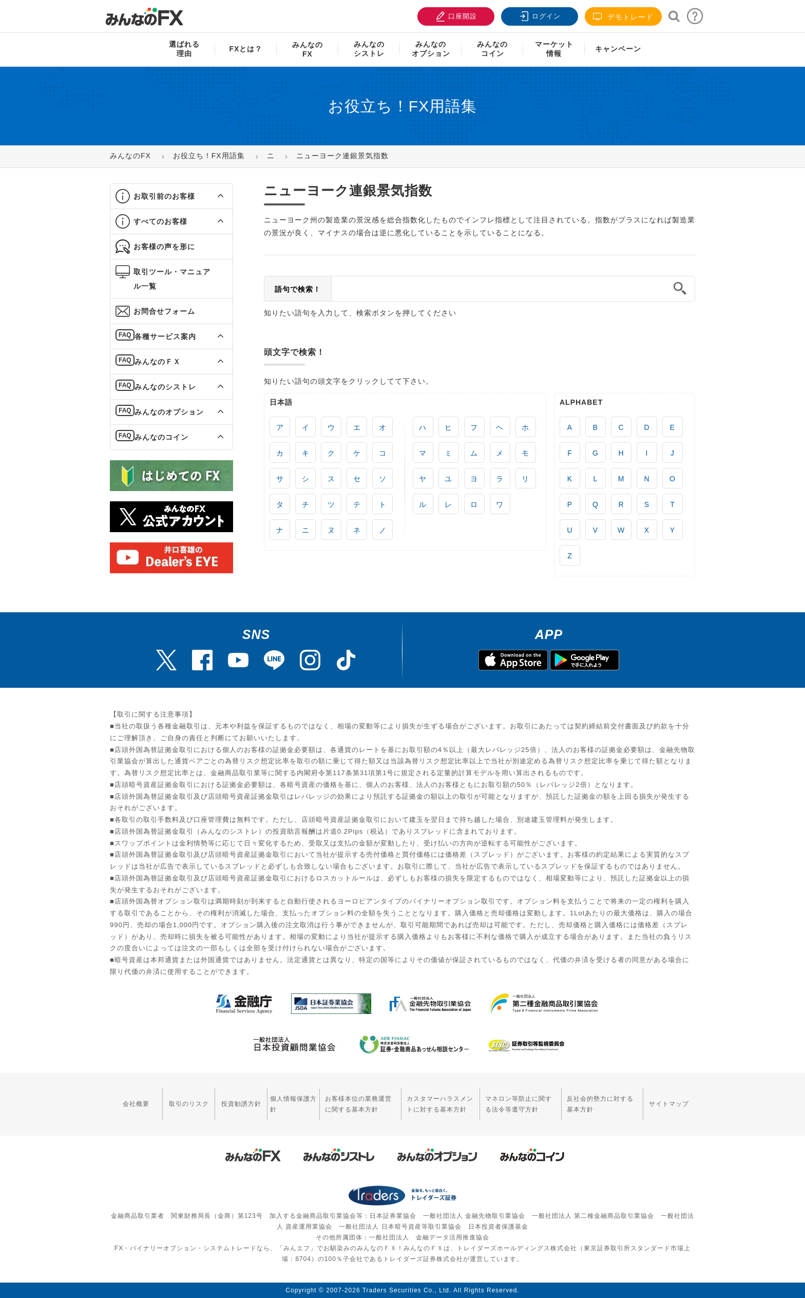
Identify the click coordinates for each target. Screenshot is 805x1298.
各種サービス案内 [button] (165, 336)
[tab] (171, 196)
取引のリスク (189, 1103)
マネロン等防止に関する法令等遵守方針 (518, 1104)
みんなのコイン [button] (161, 437)
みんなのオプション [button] (169, 412)
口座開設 (455, 15)
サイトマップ (669, 1103)
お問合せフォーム (164, 311)
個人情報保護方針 (293, 1104)
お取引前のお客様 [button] (164, 196)
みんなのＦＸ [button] (158, 362)
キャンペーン (618, 49)
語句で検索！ (298, 289)
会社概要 (136, 1103)
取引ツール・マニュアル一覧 (171, 279)
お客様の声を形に (164, 246)
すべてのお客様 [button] (160, 221)
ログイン (538, 15)
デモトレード (623, 16)
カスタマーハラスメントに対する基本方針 (440, 1104)
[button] (211, 196)
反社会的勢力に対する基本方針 (600, 1104)
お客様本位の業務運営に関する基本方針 (358, 1104)
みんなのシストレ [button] (165, 387)
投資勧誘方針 (241, 1103)
